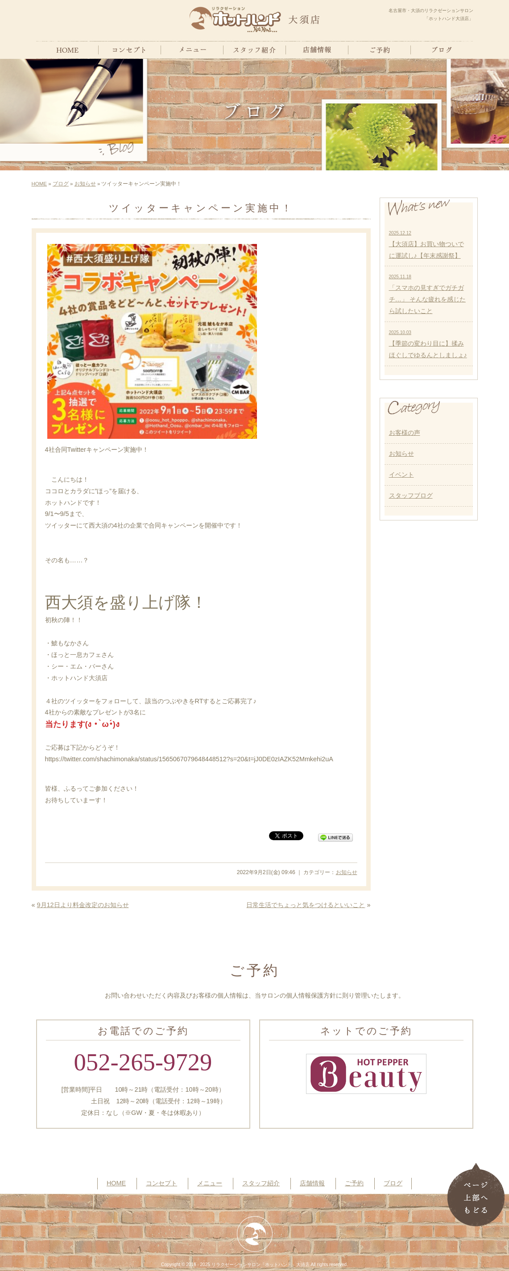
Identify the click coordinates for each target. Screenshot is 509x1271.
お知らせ (85, 183)
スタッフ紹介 (261, 1183)
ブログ (61, 183)
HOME (39, 183)
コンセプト (161, 1183)
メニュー (209, 1183)
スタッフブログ (411, 495)
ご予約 (354, 1183)
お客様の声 (404, 432)
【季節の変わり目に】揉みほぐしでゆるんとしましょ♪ (428, 344)
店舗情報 (312, 1183)
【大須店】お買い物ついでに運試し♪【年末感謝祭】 (426, 245)
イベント (401, 474)
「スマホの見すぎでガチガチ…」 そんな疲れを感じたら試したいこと (427, 294)
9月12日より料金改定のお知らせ (83, 904)
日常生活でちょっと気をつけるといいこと (305, 904)
